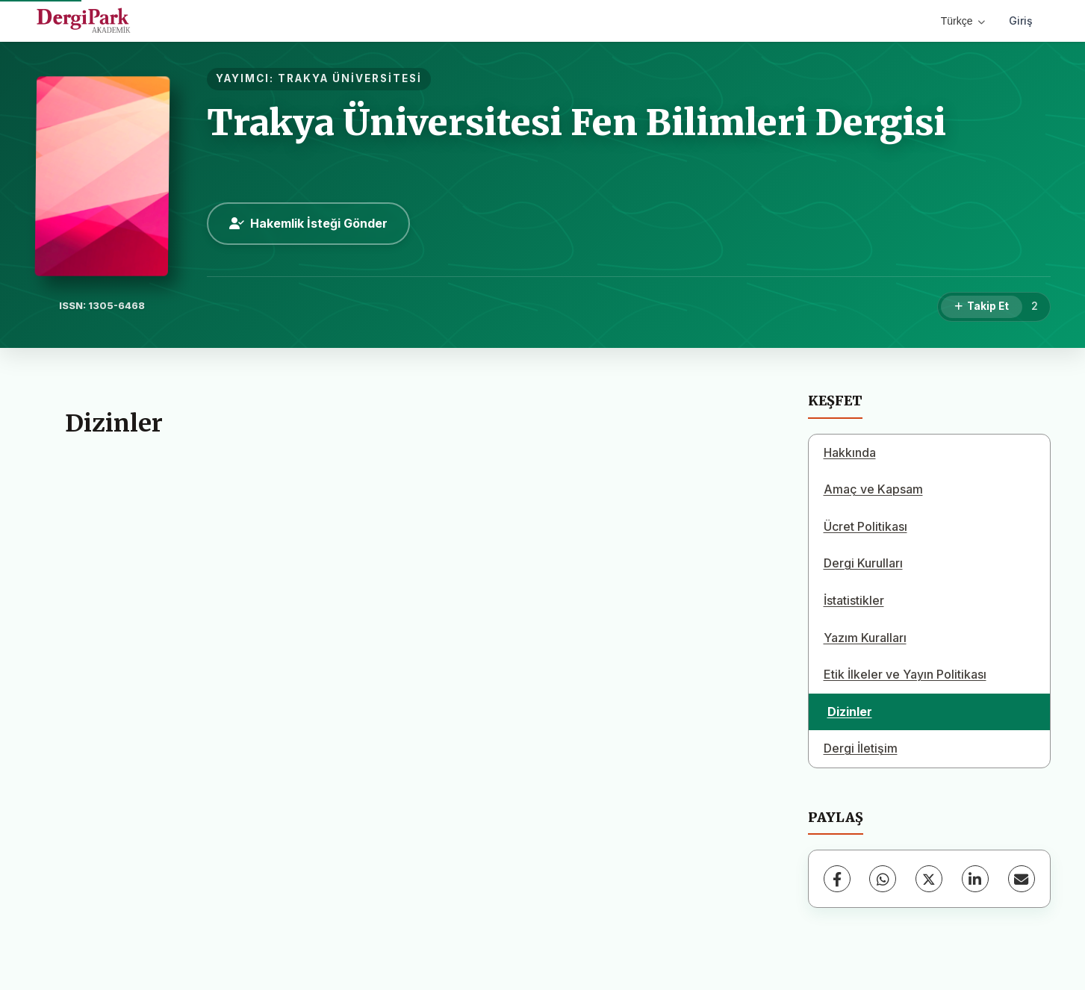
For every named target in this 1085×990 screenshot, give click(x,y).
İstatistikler (854, 600)
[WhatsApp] (882, 878)
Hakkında (850, 452)
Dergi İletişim (861, 748)
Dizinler (849, 711)
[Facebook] (837, 878)
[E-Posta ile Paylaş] (1021, 878)
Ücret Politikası (865, 526)
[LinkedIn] (975, 878)
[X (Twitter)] (928, 878)
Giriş (1021, 20)
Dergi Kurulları (863, 562)
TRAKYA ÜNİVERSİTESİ (350, 78)
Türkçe (963, 21)
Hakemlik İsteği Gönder (308, 223)
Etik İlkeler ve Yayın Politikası (905, 674)
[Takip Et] (981, 307)
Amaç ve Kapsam (873, 489)
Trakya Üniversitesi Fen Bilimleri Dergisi (576, 122)
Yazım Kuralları (865, 637)
